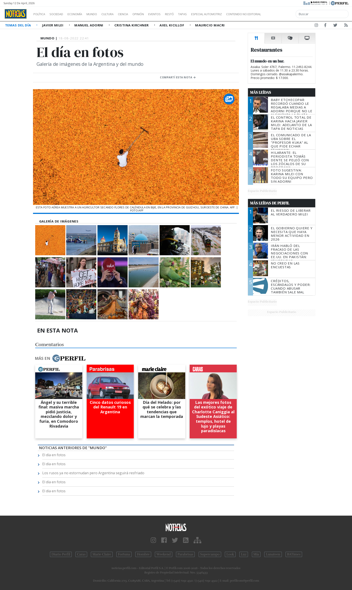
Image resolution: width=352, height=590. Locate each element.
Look (230, 554)
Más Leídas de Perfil (269, 203)
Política (40, 14)
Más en (60, 358)
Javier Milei (53, 25)
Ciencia (138, 14)
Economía (82, 14)
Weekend (163, 554)
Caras (81, 554)
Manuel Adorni (89, 25)
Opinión (156, 14)
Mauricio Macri (210, 25)
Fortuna (124, 554)
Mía (256, 554)
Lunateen (273, 554)
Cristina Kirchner (132, 25)
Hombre (143, 554)
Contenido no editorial (281, 14)
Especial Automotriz (236, 14)
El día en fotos (54, 454)
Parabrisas (185, 554)
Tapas (207, 14)
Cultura (120, 14)
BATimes (294, 554)
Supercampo (210, 554)
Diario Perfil (60, 554)
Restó (192, 14)
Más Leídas (260, 92)
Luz (243, 554)
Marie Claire (101, 554)
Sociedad (61, 14)
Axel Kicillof (172, 25)
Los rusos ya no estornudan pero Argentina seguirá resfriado (93, 473)
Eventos (175, 14)
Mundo (101, 14)
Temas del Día (18, 25)
